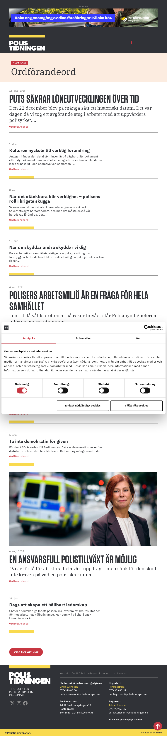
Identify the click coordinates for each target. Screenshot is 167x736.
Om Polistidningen (84, 673)
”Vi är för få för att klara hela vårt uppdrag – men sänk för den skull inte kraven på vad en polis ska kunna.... (82, 571)
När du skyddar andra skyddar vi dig (47, 247)
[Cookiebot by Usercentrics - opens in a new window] (146, 327)
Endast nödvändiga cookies (83, 405)
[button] (132, 43)
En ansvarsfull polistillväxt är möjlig (73, 559)
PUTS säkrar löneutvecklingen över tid (75, 99)
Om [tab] (138, 338)
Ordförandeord (18, 126)
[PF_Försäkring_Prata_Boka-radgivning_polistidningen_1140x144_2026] (83, 26)
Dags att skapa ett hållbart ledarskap (48, 605)
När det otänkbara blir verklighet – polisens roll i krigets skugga (54, 198)
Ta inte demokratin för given (38, 441)
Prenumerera (107, 673)
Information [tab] (83, 338)
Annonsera (123, 673)
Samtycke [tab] (28, 338)
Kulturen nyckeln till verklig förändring (49, 150)
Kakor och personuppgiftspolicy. (125, 719)
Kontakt (65, 673)
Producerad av (151, 732)
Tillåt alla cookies (136, 405)
